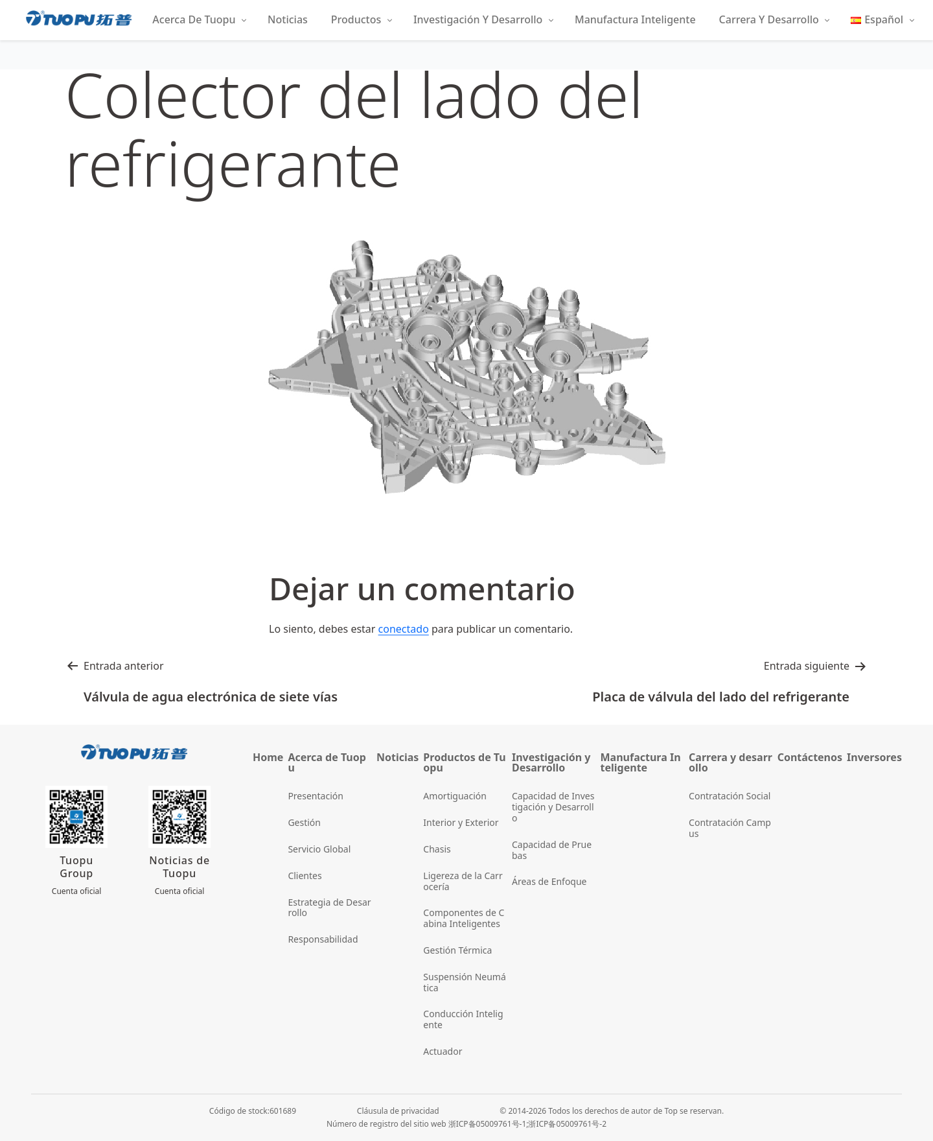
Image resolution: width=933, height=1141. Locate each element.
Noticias (288, 19)
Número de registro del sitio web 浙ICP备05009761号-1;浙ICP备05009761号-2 (466, 1123)
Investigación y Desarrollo (477, 19)
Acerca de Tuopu (193, 19)
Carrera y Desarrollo (769, 19)
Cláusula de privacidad (398, 1110)
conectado (403, 629)
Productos (356, 19)
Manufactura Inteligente (635, 19)
